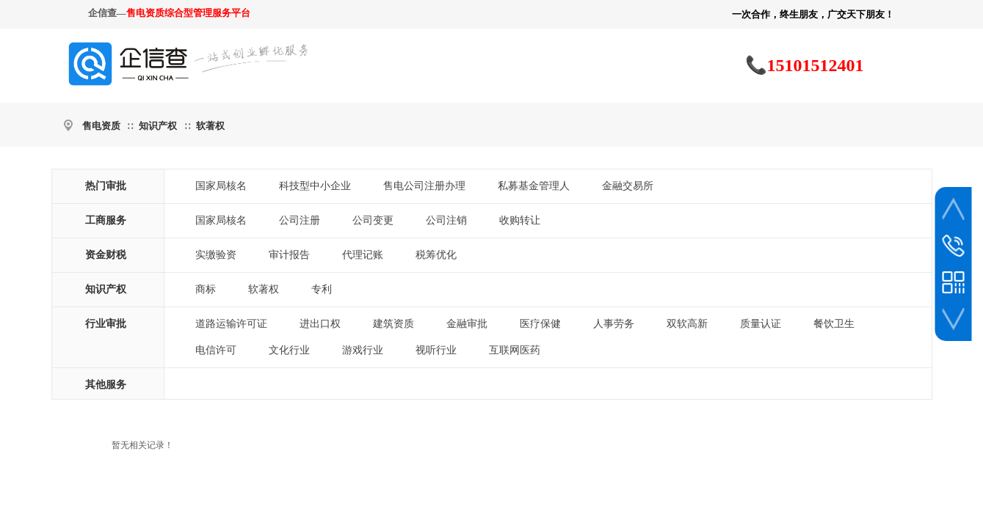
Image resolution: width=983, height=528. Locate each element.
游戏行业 (362, 350)
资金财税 (105, 254)
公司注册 (299, 220)
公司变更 (372, 220)
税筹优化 (436, 254)
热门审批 (105, 185)
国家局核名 (221, 185)
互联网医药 (514, 350)
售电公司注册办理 (424, 185)
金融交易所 (627, 185)
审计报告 (289, 254)
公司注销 (446, 220)
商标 (205, 289)
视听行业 (436, 350)
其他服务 (105, 384)
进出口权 (320, 323)
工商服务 (105, 220)
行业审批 (105, 323)
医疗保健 (540, 323)
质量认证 (760, 323)
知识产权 (158, 125)
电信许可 (215, 350)
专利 (321, 289)
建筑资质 (393, 323)
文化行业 (289, 350)
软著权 (210, 125)
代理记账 (362, 254)
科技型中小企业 (315, 185)
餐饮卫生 (834, 323)
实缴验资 (215, 254)
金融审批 (466, 323)
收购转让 (519, 220)
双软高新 (687, 323)
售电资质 (101, 125)
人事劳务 (613, 323)
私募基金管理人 (534, 185)
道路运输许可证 (231, 323)
